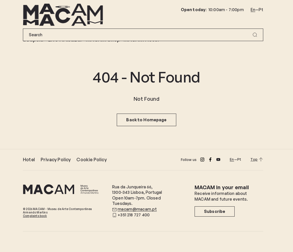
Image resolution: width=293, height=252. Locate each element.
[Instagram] (202, 159)
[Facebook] (210, 159)
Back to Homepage (146, 119)
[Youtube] (218, 159)
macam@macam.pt (137, 209)
